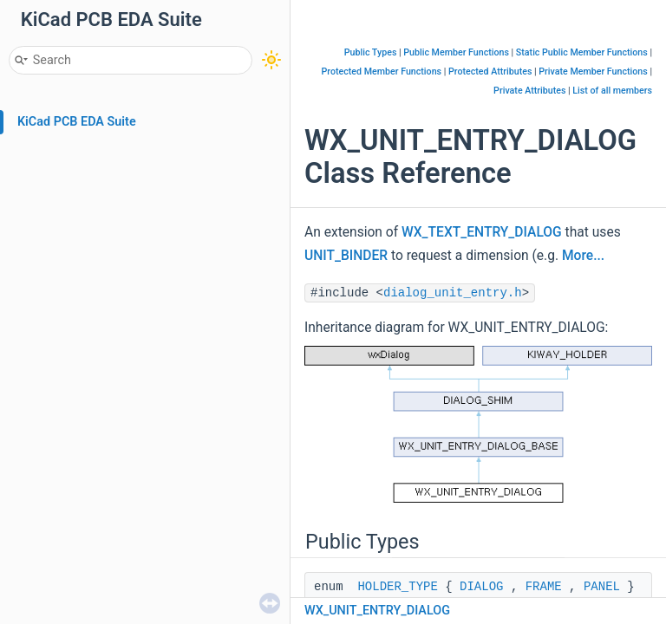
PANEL (602, 587)
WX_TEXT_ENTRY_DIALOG (482, 232)
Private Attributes (529, 90)
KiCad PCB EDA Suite (76, 121)
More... (583, 255)
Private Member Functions (593, 71)
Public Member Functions (456, 52)
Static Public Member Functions (582, 52)
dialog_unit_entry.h (452, 293)
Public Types (370, 52)
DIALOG (481, 587)
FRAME (544, 587)
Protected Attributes (490, 71)
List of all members (612, 90)
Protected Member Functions (382, 71)
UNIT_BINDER (346, 255)
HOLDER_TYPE (397, 587)
